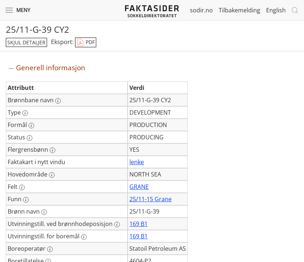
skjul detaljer (26, 42)
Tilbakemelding (239, 10)
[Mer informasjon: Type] (25, 113)
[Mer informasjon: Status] (29, 138)
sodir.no (201, 10)
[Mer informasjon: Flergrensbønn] (52, 150)
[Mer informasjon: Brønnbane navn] (58, 101)
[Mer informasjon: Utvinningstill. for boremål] (84, 237)
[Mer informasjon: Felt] (22, 187)
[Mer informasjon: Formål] (31, 125)
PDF (86, 43)
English (276, 10)
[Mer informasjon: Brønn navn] (44, 212)
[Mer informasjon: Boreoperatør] (50, 249)
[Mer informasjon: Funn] (26, 200)
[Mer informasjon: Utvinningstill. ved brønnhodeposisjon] (117, 224)
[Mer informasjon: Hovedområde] (52, 175)
